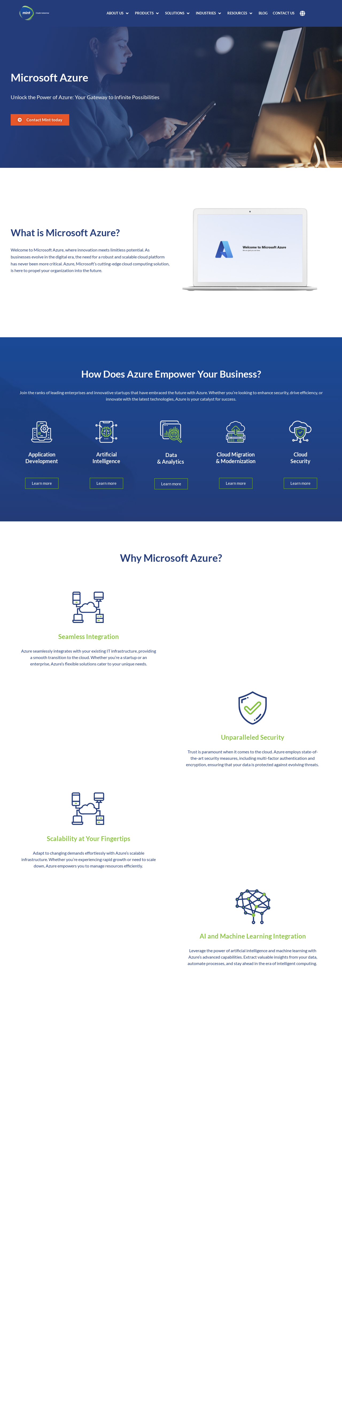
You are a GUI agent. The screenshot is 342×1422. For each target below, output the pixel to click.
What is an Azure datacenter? (52, 1384)
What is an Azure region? (47, 1398)
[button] (118, 13)
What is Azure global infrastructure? (60, 1370)
